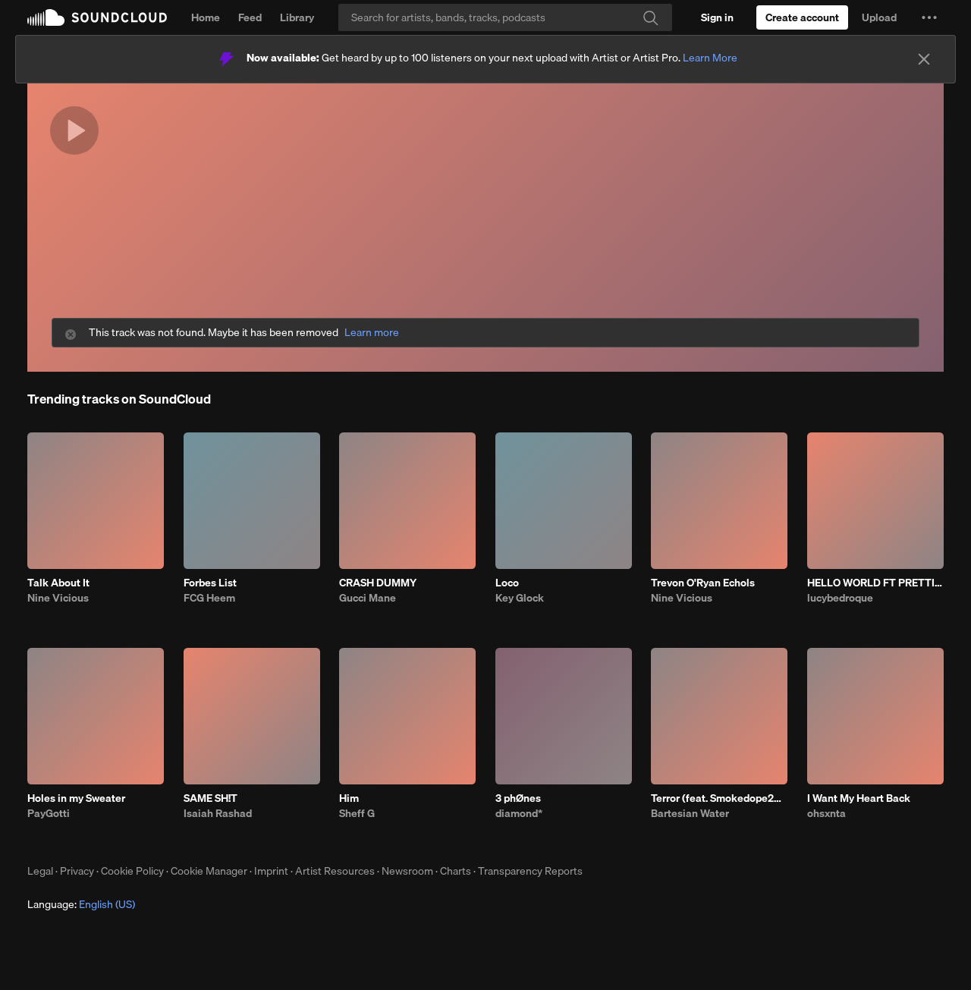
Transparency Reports (530, 871)
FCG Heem (209, 597)
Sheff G (357, 813)
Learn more (371, 333)
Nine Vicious (58, 597)
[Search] (505, 17)
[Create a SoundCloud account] (802, 17)
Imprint (271, 871)
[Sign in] (717, 17)
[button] (929, 17)
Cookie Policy (132, 871)
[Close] (924, 59)
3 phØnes (518, 798)
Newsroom (407, 871)
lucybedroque (840, 597)
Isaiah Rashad (218, 813)
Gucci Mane (367, 597)
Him (349, 798)
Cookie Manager (209, 871)
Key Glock (519, 597)
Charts (455, 871)
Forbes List (210, 582)
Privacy (77, 871)
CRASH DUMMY (377, 582)
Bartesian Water (690, 813)
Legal (40, 871)
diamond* (518, 813)
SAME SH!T (210, 798)
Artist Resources (335, 871)
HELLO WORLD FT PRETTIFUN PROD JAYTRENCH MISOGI (875, 582)
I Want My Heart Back (858, 798)
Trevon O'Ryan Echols (703, 582)
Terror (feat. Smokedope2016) (719, 798)
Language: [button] (81, 904)
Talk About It (58, 582)
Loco (507, 582)
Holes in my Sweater (76, 798)
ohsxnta (826, 813)
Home (205, 17)
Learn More (710, 57)
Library (297, 17)
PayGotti (48, 813)
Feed (250, 17)
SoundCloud (97, 17)
